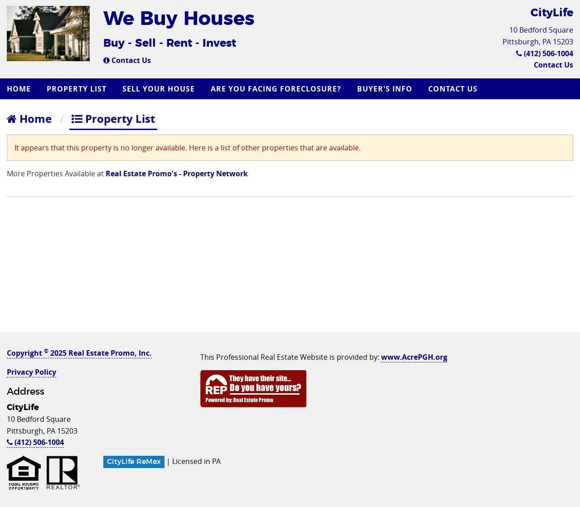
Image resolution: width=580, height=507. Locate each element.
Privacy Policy (31, 372)
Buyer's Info (384, 89)
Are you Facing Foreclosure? (276, 89)
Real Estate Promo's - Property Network (177, 174)
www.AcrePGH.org (414, 357)
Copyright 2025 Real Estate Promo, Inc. (79, 353)
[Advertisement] (290, 269)
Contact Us (127, 60)
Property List (76, 89)
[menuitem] (20, 88)
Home (19, 89)
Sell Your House (158, 89)
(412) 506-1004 (544, 53)
